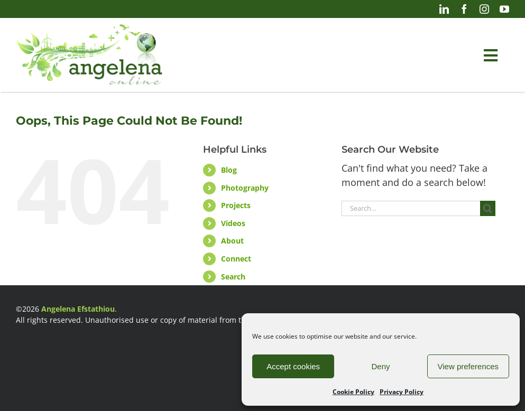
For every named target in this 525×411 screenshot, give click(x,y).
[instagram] (484, 9)
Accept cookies (293, 366)
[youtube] (504, 9)
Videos (233, 223)
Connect (236, 259)
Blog (229, 170)
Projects (236, 205)
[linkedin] (444, 9)
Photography (245, 188)
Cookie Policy (353, 391)
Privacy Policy (401, 391)
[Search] (487, 208)
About (232, 241)
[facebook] (464, 9)
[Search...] (411, 208)
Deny (380, 366)
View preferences (468, 366)
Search (233, 277)
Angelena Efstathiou (78, 309)
